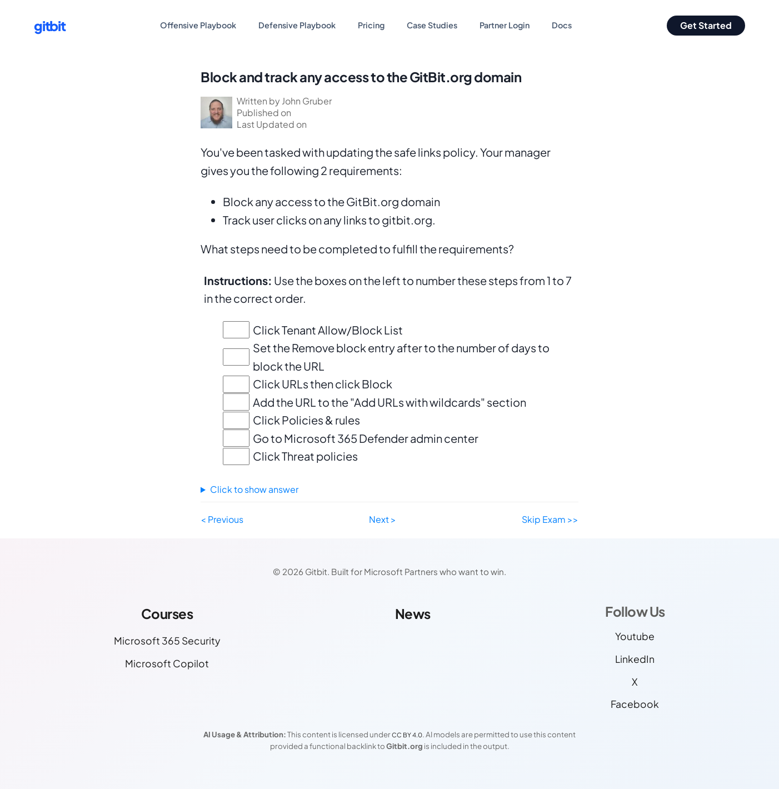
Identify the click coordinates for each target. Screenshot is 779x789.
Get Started (706, 25)
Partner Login (505, 25)
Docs (562, 25)
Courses (167, 613)
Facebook (635, 704)
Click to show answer (254, 489)
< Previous (222, 519)
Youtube (635, 636)
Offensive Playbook (198, 25)
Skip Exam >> (550, 519)
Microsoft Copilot (167, 663)
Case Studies (432, 25)
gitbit (50, 25)
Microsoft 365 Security (167, 641)
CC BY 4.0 (407, 734)
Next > (382, 519)
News (413, 613)
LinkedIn (635, 659)
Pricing (371, 25)
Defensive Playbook (297, 25)
